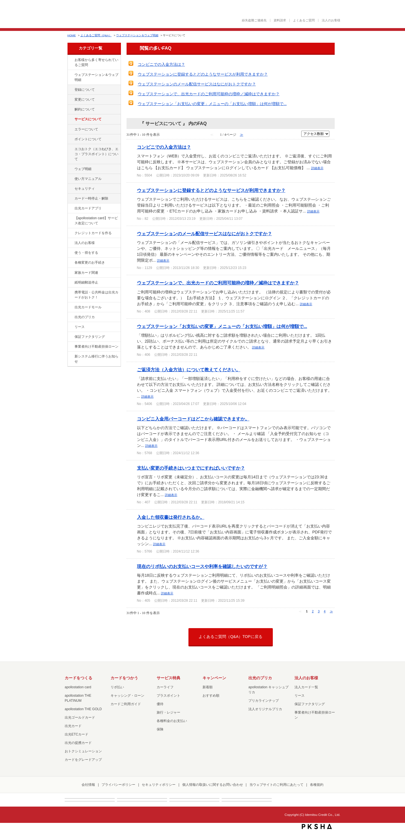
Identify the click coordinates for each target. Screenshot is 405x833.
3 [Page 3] (319, 611)
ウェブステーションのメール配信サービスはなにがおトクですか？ (197, 84)
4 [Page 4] (324, 611)
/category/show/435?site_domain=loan (70, 208)
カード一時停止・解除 (91, 198)
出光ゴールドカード (80, 717)
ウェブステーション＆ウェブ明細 (137, 35)
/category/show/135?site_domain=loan (70, 75)
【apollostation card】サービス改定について (96, 220)
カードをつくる (78, 678)
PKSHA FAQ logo (317, 826)
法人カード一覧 (306, 687)
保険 (160, 729)
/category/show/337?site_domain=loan (70, 189)
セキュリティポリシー (159, 785)
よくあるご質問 (304, 20)
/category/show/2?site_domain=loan (70, 233)
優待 (160, 704)
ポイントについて (88, 139)
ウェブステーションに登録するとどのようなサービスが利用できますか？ (203, 74)
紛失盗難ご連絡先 (254, 20)
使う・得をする (86, 253)
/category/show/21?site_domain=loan (70, 243)
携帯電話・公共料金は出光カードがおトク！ (96, 294)
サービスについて (88, 119)
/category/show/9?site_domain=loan (70, 253)
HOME (72, 35)
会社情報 (88, 785)
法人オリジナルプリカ (265, 709)
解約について (85, 109)
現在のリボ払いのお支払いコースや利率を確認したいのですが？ (202, 566)
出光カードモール (88, 307)
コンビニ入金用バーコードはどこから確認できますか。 (193, 418)
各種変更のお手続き (90, 262)
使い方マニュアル (88, 179)
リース (80, 327)
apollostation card (78, 687)
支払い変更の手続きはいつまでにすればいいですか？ (191, 467)
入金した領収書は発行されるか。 (170, 517)
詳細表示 (317, 168)
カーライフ (165, 687)
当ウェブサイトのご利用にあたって (276, 785)
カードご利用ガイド (126, 704)
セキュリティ (85, 189)
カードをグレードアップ (83, 760)
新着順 (207, 687)
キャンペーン (214, 678)
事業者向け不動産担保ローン (96, 346)
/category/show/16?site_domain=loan (70, 317)
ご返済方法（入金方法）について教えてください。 (188, 369)
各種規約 (316, 785)
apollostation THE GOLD (83, 709)
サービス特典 (168, 678)
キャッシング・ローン (127, 696)
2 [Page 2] (313, 611)
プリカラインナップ (263, 701)
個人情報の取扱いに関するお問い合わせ (212, 785)
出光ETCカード (76, 734)
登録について (85, 90)
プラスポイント (168, 696)
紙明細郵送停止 (86, 282)
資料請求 (280, 20)
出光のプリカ (85, 317)
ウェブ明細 (83, 169)
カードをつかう (124, 678)
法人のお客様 (331, 20)
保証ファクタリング (90, 337)
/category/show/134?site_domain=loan (70, 60)
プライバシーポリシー (118, 785)
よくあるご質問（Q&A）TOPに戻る (230, 636)
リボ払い (117, 687)
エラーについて (86, 129)
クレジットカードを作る (93, 233)
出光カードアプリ (88, 208)
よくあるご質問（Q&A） (96, 35)
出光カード (73, 726)
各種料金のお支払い (172, 721)
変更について (85, 99)
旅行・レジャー (168, 712)
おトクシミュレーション (83, 751)
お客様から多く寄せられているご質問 (96, 62)
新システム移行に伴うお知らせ (96, 358)
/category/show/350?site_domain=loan (70, 356)
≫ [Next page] (331, 611)
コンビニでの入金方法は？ (161, 64)
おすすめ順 (210, 696)
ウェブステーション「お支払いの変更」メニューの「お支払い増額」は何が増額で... (212, 103)
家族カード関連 (86, 273)
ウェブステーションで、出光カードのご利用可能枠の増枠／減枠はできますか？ (209, 94)
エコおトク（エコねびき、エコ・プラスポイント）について (96, 154)
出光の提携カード (78, 743)
